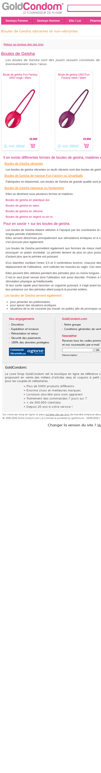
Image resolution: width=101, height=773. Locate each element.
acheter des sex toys (57, 414)
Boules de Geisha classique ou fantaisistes (34, 188)
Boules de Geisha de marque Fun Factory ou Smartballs (43, 175)
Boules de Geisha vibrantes (23, 163)
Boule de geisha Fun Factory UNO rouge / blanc (20, 76)
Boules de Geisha (18, 53)
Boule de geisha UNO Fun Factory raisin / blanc (74, 76)
